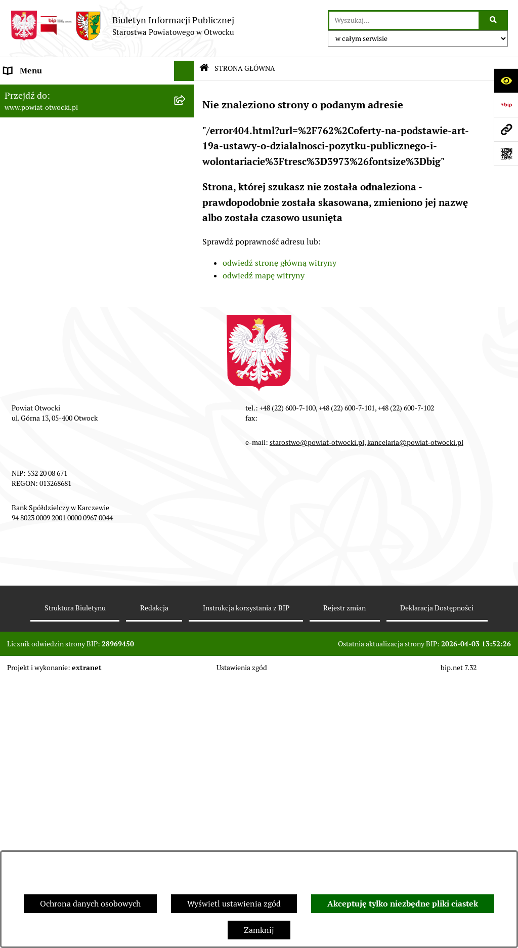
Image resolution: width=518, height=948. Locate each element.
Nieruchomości (31, 374)
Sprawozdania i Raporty (47, 313)
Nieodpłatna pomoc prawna (54, 192)
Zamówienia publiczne (45, 394)
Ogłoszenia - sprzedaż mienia (57, 293)
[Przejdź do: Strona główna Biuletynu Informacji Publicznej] (204, 68)
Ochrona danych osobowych (90, 903)
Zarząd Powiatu (32, 111)
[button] (186, 132)
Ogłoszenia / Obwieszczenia (55, 273)
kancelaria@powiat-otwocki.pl (415, 710)
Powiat (16, 172)
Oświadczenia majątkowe (50, 455)
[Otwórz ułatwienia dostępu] (506, 80)
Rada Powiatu (29, 91)
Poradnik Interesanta (42, 151)
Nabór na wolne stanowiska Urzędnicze (75, 354)
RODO (15, 212)
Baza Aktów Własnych (43, 528)
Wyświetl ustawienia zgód (234, 903)
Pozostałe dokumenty (43, 253)
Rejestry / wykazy (35, 333)
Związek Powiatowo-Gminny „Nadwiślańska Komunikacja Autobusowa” (84, 501)
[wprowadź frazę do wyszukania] (404, 20)
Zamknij (259, 930)
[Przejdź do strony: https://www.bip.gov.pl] (506, 105)
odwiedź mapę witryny (264, 275)
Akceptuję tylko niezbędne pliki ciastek (402, 903)
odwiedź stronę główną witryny (279, 263)
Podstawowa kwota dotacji (52, 414)
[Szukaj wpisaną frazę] (494, 20)
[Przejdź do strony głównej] (122, 26)
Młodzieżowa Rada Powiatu (54, 131)
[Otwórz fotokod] (506, 153)
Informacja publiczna (42, 232)
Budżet (16, 475)
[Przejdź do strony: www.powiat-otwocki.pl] (506, 129)
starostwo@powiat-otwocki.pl (317, 710)
